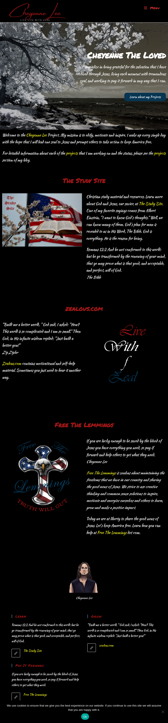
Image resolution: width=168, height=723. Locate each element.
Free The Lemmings (101, 473)
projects (72, 153)
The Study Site (150, 204)
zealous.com (106, 645)
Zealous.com (11, 363)
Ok (85, 716)
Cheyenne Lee (36, 135)
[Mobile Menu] (152, 7)
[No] (163, 712)
